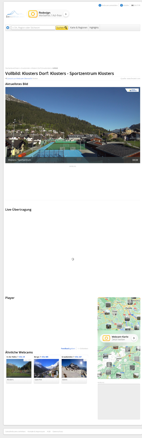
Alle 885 (45, 357)
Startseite (8, 68)
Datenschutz (58, 431)
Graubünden (25, 68)
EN (135, 5)
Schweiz (17, 68)
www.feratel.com (133, 78)
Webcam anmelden (110, 5)
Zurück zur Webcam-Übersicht (19, 78)
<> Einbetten (83, 348)
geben (68, 348)
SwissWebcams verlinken (15, 431)
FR (139, 5)
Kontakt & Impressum (36, 431)
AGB (49, 431)
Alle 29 (22, 357)
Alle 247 (78, 357)
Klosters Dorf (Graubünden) (41, 68)
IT (137, 5)
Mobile (126, 5)
